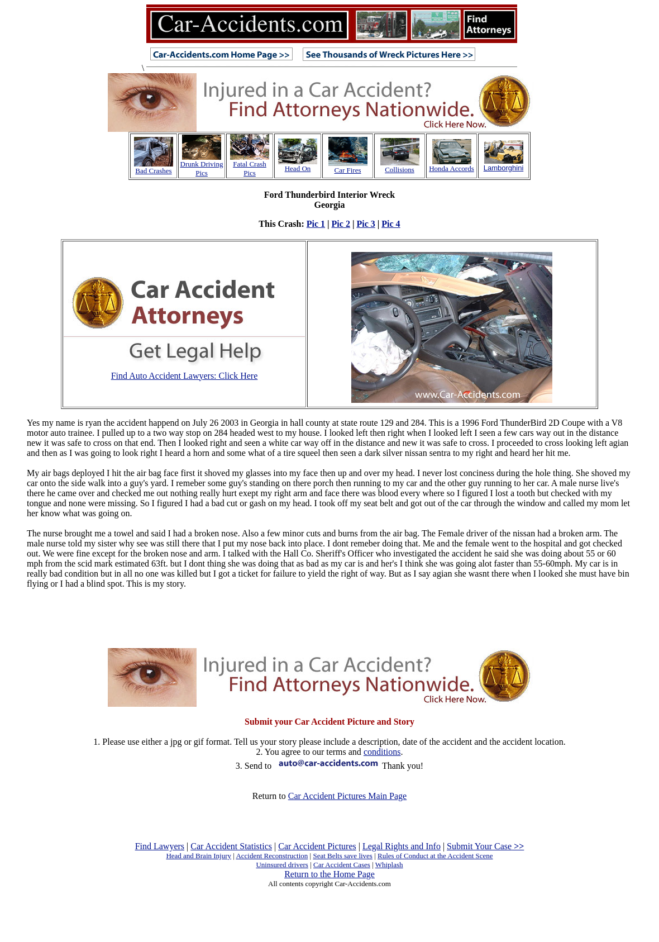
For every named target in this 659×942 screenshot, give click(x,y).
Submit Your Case (485, 846)
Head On (298, 168)
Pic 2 (341, 224)
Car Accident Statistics (231, 846)
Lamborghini (504, 168)
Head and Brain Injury (198, 855)
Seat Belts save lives (343, 855)
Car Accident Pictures (317, 846)
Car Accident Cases (341, 864)
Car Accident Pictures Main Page (347, 796)
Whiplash (389, 864)
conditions (382, 752)
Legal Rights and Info (401, 846)
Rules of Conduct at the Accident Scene (435, 855)
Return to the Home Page (329, 874)
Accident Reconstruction (272, 855)
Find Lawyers (159, 846)
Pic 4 (390, 224)
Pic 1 (316, 224)
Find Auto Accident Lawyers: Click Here (184, 375)
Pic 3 (365, 224)
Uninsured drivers (282, 864)
